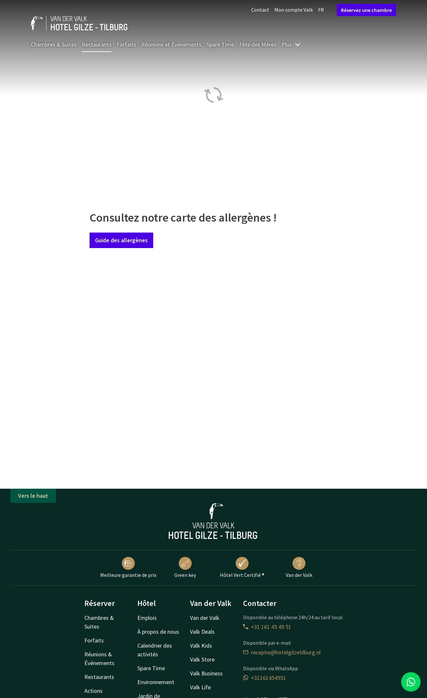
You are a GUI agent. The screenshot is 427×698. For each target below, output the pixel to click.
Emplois (147, 617)
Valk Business (206, 673)
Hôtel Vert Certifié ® (242, 567)
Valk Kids (201, 645)
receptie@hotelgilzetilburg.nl (282, 652)
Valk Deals (202, 631)
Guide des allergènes (121, 240)
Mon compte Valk (293, 9)
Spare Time (220, 44)
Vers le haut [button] (33, 495)
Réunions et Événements (171, 44)
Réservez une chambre (366, 10)
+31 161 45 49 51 (267, 626)
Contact (260, 9)
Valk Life (200, 687)
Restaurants (97, 44)
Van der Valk (299, 567)
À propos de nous (158, 631)
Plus (291, 44)
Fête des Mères (257, 44)
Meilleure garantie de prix (128, 567)
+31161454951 (264, 678)
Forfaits (126, 44)
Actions (93, 690)
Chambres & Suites (54, 44)
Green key (185, 567)
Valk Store (202, 659)
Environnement (155, 682)
